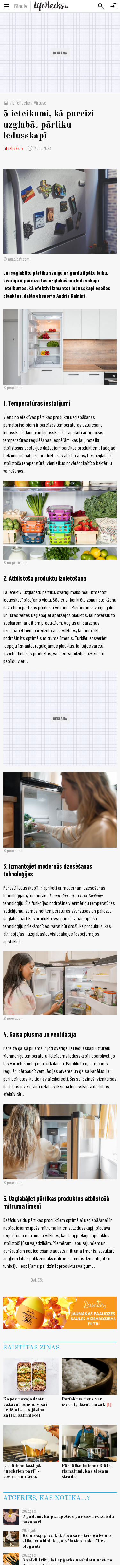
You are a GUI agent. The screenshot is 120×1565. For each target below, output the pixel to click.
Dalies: (37, 1279)
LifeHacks (21, 102)
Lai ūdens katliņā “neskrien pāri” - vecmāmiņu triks (22, 1471)
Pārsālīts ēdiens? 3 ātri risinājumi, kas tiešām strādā (87, 1471)
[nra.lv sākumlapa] (20, 6)
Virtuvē (40, 102)
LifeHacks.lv (13, 148)
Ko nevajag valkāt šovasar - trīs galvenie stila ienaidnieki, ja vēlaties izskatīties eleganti (66, 1541)
